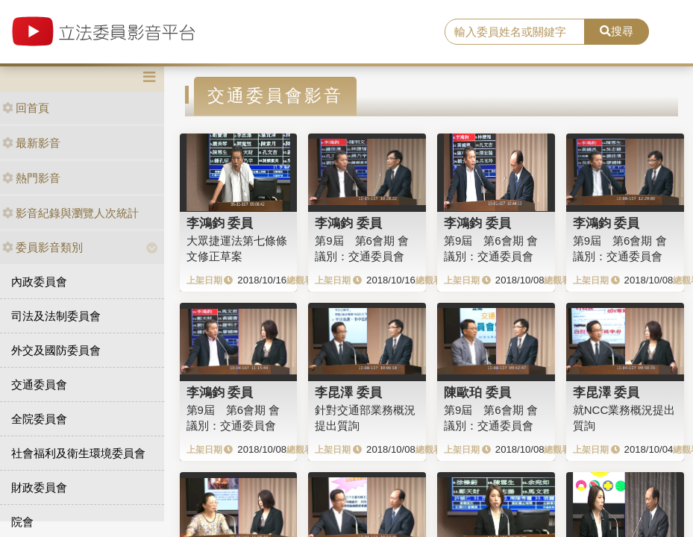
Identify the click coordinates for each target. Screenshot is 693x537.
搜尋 (616, 31)
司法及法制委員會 (56, 316)
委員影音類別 (42, 247)
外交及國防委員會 (56, 350)
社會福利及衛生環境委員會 (78, 453)
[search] (515, 32)
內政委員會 (39, 281)
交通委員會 (39, 384)
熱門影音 (31, 178)
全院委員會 (39, 418)
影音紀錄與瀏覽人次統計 (70, 213)
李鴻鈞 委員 (220, 223)
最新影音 (31, 142)
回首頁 (25, 107)
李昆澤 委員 (348, 392)
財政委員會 (39, 487)
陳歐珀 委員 (477, 392)
